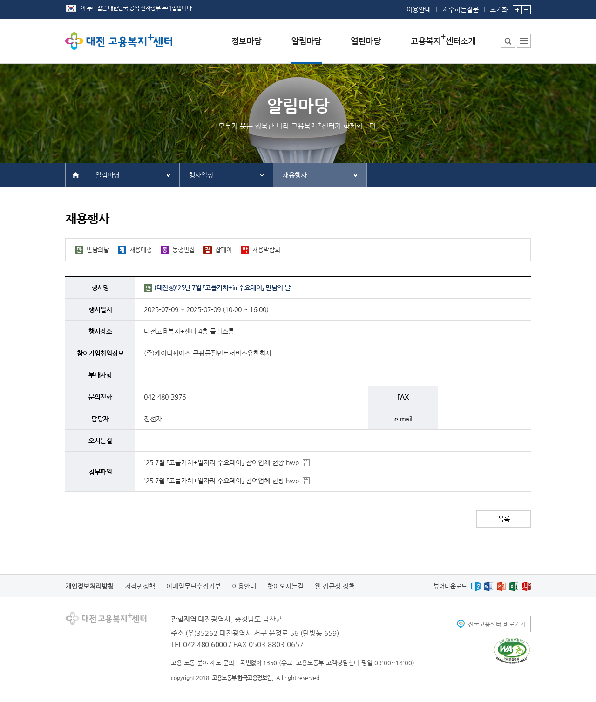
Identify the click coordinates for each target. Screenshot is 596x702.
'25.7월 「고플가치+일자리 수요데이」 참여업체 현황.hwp (221, 462)
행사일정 (201, 175)
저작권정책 (140, 586)
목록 (503, 518)
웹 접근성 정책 (335, 586)
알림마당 (107, 175)
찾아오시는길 (285, 586)
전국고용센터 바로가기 (497, 624)
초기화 (499, 6)
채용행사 (295, 175)
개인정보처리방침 (89, 586)
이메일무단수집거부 (193, 586)
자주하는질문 (460, 9)
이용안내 (418, 9)
